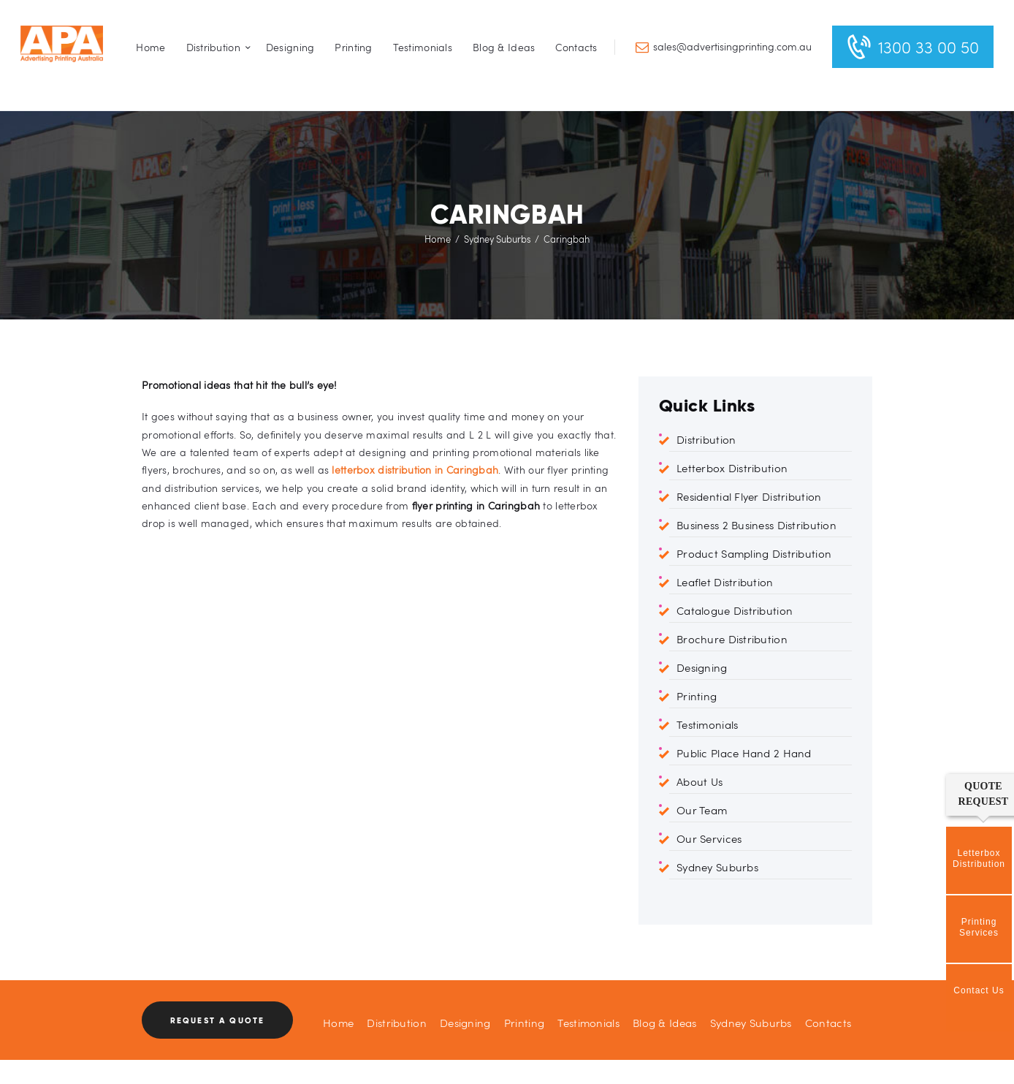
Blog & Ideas (664, 1022)
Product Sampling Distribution (753, 553)
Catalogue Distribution (734, 610)
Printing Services (979, 927)
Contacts (828, 1022)
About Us (699, 781)
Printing (696, 696)
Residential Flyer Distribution (748, 496)
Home (437, 239)
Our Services (709, 838)
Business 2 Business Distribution (756, 525)
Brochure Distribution (732, 639)
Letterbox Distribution (732, 467)
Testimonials (707, 724)
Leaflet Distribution (725, 582)
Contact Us (978, 990)
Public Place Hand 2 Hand (744, 753)
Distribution (706, 439)
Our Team (701, 810)
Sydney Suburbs (497, 239)
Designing (702, 667)
